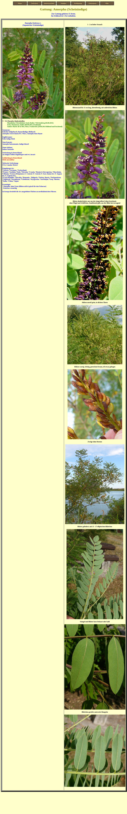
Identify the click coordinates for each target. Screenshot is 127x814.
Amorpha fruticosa (32, 23)
